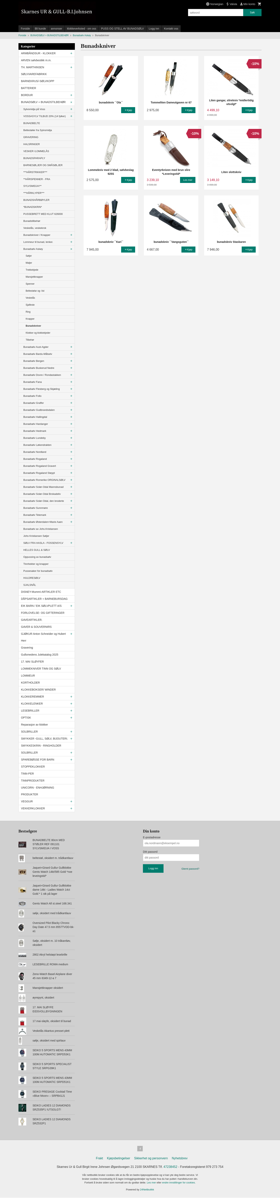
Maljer (29, 262)
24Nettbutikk (147, 1190)
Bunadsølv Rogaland (35, 458)
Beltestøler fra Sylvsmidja (37, 130)
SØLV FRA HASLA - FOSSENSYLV (43, 542)
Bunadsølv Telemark (34, 514)
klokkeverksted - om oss (81, 28)
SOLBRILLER (29, 731)
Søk (252, 12)
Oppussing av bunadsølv (37, 556)
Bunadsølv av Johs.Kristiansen (40, 528)
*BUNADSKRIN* (32, 206)
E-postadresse (151, 837)
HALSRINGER (31, 144)
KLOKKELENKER (32, 703)
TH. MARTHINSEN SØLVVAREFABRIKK (34, 71)
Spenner (30, 283)
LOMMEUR (28, 675)
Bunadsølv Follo (32, 395)
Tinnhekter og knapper (36, 563)
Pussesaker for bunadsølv (37, 570)
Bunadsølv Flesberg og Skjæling (41, 388)
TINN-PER (27, 773)
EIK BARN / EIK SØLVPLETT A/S (41, 605)
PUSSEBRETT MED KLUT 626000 (43, 213)
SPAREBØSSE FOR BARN (37, 759)
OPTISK (26, 717)
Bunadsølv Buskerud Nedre (38, 367)
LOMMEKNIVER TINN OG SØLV (41, 668)
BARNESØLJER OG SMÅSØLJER (43, 165)
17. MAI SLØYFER (32, 661)
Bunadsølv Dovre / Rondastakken (42, 374)
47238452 (170, 1167)
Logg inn (154, 28)
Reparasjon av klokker (34, 724)
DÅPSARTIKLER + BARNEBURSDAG (44, 598)
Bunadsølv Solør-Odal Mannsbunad (43, 486)
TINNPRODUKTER (33, 780)
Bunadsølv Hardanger (35, 423)
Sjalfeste (30, 304)
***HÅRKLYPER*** (33, 193)
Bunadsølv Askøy (33, 248)
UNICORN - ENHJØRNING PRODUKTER (37, 791)
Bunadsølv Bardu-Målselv (37, 353)
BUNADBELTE (31, 123)
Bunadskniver (33, 325)
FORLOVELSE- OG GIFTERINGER (42, 612)
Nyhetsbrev (180, 1159)
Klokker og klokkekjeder (38, 332)
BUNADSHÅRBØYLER (36, 200)
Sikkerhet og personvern (151, 1159)
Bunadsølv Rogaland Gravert (39, 465)
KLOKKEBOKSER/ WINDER (38, 689)
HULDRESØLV (31, 577)
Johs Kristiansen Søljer (36, 535)
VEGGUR (27, 801)
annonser (56, 28)
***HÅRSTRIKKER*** (35, 172)
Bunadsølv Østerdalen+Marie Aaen (43, 521)
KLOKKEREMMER (32, 696)
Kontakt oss (171, 28)
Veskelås (30, 297)
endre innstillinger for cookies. (179, 1183)
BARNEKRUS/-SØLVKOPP (37, 81)
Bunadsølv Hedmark (34, 430)
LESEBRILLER (30, 710)
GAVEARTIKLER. (31, 619)
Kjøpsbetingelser (118, 1159)
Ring (28, 311)
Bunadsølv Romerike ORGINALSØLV (44, 479)
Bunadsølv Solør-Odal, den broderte (43, 500)
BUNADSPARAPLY (34, 158)
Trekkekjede (32, 269)
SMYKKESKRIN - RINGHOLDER (41, 745)
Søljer (29, 255)
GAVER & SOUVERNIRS (36, 626)
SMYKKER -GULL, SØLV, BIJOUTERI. (44, 738)
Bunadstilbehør (31, 220)
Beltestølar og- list (35, 290)
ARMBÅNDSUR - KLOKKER (38, 53)
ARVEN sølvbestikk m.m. (36, 60)
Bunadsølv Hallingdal (35, 416)
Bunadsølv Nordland (34, 451)
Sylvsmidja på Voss (34, 109)
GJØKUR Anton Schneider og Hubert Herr (43, 637)
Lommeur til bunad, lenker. (38, 241)
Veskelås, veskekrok (34, 227)
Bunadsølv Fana (32, 381)
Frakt (99, 1159)
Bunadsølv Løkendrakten (37, 444)
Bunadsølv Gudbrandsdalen (39, 409)
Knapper (30, 318)
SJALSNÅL (29, 584)
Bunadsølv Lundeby (34, 437)
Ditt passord (150, 851)
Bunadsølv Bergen (33, 360)
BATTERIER (28, 88)
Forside (25, 28)
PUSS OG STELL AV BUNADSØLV (122, 28)
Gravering (27, 647)
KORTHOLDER (30, 682)
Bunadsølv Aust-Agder (35, 346)
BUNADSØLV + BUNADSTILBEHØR (43, 102)
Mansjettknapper (34, 276)
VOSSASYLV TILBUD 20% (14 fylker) (44, 116)
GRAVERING (30, 137)
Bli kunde (40, 28)
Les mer (152, 1183)
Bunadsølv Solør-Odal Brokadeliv (42, 493)
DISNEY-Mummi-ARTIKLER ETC (41, 591)
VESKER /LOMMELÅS (36, 151)
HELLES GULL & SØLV (36, 549)
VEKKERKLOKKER (33, 808)
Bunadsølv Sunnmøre (35, 507)
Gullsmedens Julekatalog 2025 (39, 654)
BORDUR (27, 95)
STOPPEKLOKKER (33, 766)
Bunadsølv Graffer (33, 402)
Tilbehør (30, 339)
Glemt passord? (190, 868)
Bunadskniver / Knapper (36, 234)
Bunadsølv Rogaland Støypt (39, 472)
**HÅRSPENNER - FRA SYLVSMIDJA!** (36, 182)
